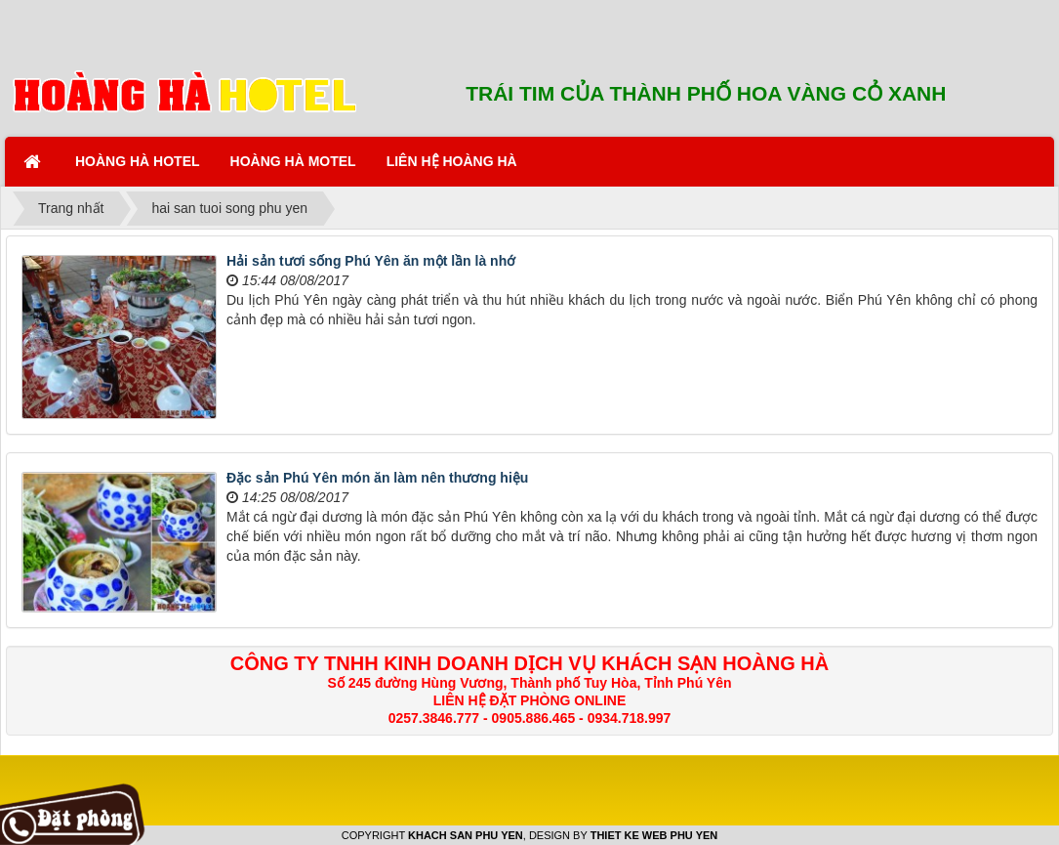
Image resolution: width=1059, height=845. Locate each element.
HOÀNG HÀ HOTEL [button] (137, 161)
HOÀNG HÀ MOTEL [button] (293, 161)
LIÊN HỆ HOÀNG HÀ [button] (452, 161)
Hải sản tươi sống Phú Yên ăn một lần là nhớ (370, 261)
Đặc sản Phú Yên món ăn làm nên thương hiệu (377, 478)
